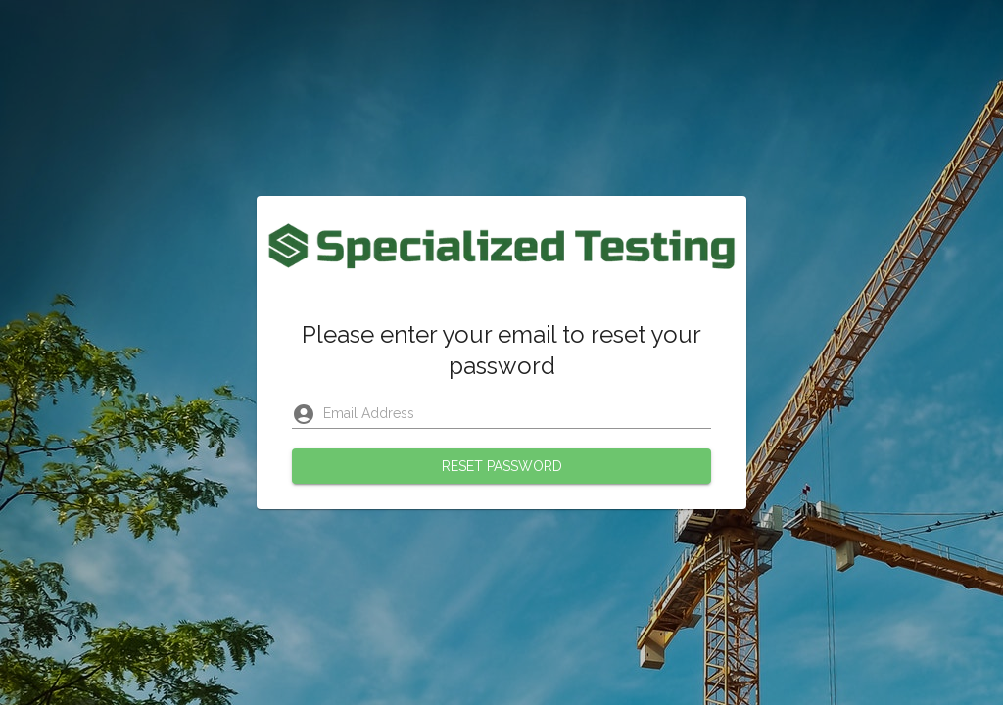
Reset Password (502, 466)
